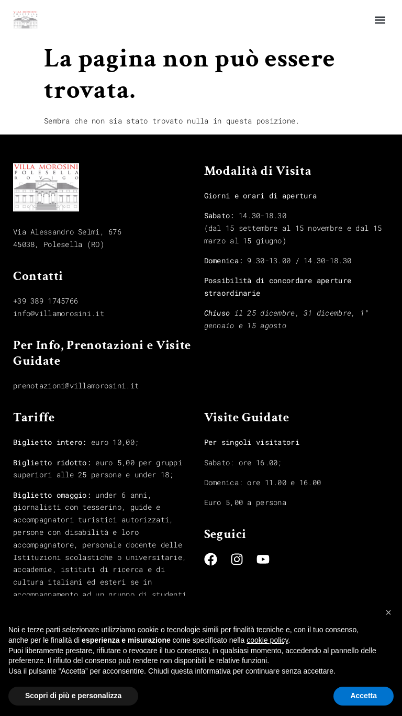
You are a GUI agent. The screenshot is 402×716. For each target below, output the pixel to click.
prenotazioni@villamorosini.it (76, 385)
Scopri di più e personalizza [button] (73, 695)
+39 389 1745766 (45, 301)
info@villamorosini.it (58, 313)
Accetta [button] (363, 695)
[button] (380, 19)
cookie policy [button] (267, 640)
